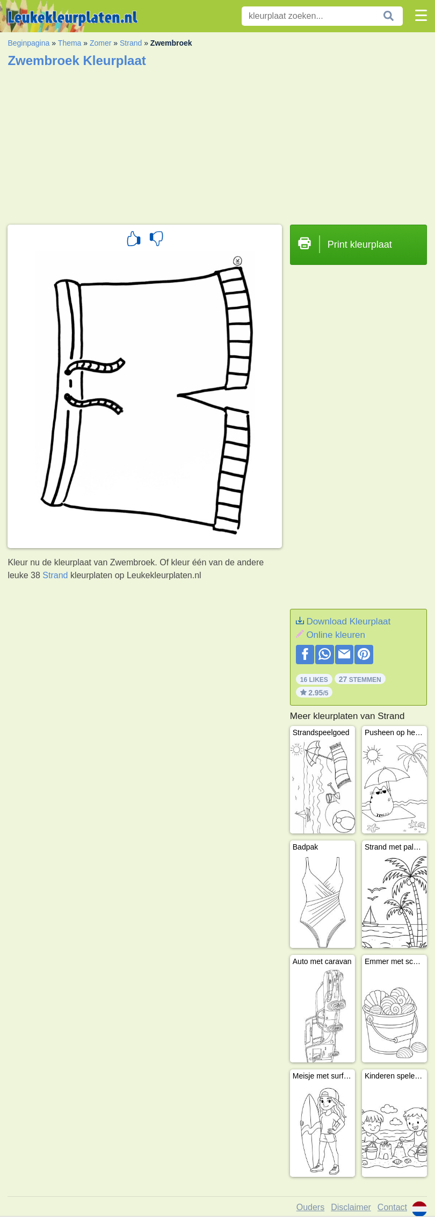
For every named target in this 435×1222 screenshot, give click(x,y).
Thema (70, 43)
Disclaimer (351, 1207)
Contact (392, 1207)
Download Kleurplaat (348, 621)
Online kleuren (335, 635)
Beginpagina (28, 43)
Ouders (310, 1207)
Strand (131, 43)
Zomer (100, 43)
